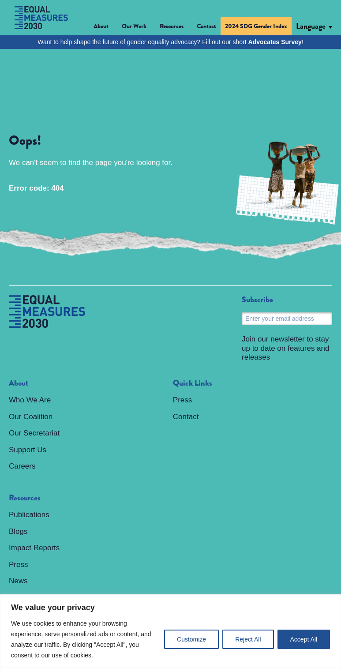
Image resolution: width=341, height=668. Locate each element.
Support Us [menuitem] (27, 450)
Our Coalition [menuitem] (30, 417)
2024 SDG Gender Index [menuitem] (256, 26)
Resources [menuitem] (25, 498)
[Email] (287, 318)
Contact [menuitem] (206, 26)
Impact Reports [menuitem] (34, 548)
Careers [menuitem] (22, 466)
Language (311, 26)
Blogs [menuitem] (18, 531)
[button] (105, 28)
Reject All (248, 639)
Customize (191, 639)
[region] (170, 631)
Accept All (303, 639)
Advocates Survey (275, 41)
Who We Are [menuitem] (30, 400)
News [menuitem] (18, 581)
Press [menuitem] (18, 564)
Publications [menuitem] (29, 514)
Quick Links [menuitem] (192, 383)
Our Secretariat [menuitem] (34, 433)
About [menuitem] (18, 383)
